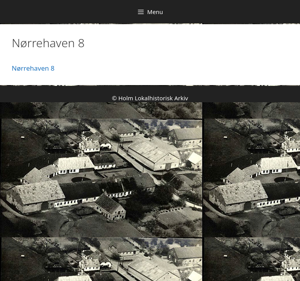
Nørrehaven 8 (33, 68)
